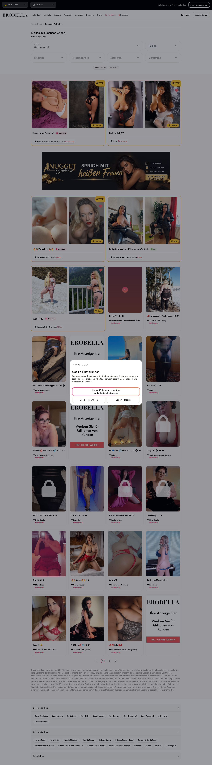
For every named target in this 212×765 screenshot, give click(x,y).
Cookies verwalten (89, 400)
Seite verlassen (123, 400)
